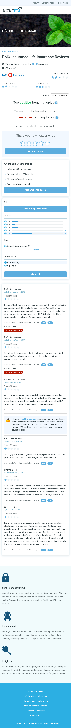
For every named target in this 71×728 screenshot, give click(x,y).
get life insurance (30, 419)
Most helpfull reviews (36, 208)
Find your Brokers (35, 691)
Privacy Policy (35, 715)
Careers (45, 3)
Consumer (11, 262)
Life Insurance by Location (36, 696)
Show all (35, 249)
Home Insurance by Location (36, 701)
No (50, 323)
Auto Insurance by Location (35, 706)
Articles (53, 3)
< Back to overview (10, 51)
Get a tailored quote (35, 190)
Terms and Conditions (35, 711)
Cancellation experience (17, 246)
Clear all (35, 274)
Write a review (35, 151)
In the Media (63, 3)
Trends (46, 95)
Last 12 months (59, 95)
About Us (37, 3)
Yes (43, 323)
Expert (10, 266)
